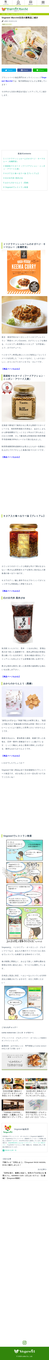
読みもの (30, 4)
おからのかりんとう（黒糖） (16, 183)
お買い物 (18, 4)
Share (25, 70)
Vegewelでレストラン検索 (15, 187)
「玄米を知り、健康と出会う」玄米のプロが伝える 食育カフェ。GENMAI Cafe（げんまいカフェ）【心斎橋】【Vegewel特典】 (24, 1175)
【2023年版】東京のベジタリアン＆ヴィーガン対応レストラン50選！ (12, 1093)
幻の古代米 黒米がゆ (13, 178)
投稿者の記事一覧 (11, 1150)
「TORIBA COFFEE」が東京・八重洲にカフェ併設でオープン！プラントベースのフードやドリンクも (12, 1117)
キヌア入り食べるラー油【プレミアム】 (21, 173)
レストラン (6, 4)
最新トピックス (7, 24)
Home (3, 14)
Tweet (10, 70)
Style (7, 14)
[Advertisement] (24, 125)
